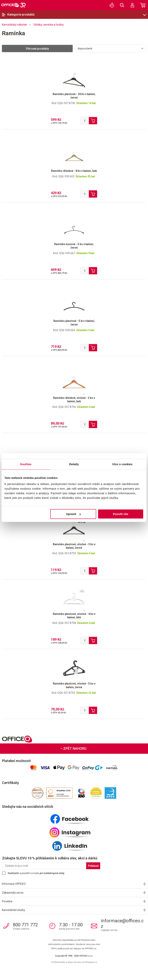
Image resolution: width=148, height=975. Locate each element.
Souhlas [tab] (25, 464)
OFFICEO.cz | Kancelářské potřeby (13, 5)
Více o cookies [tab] (122, 464)
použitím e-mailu (30, 873)
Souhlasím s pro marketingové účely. (36, 873)
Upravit (73, 514)
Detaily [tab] (74, 464)
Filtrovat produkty (37, 48)
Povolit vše (120, 514)
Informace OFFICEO (14, 883)
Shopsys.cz (91, 962)
